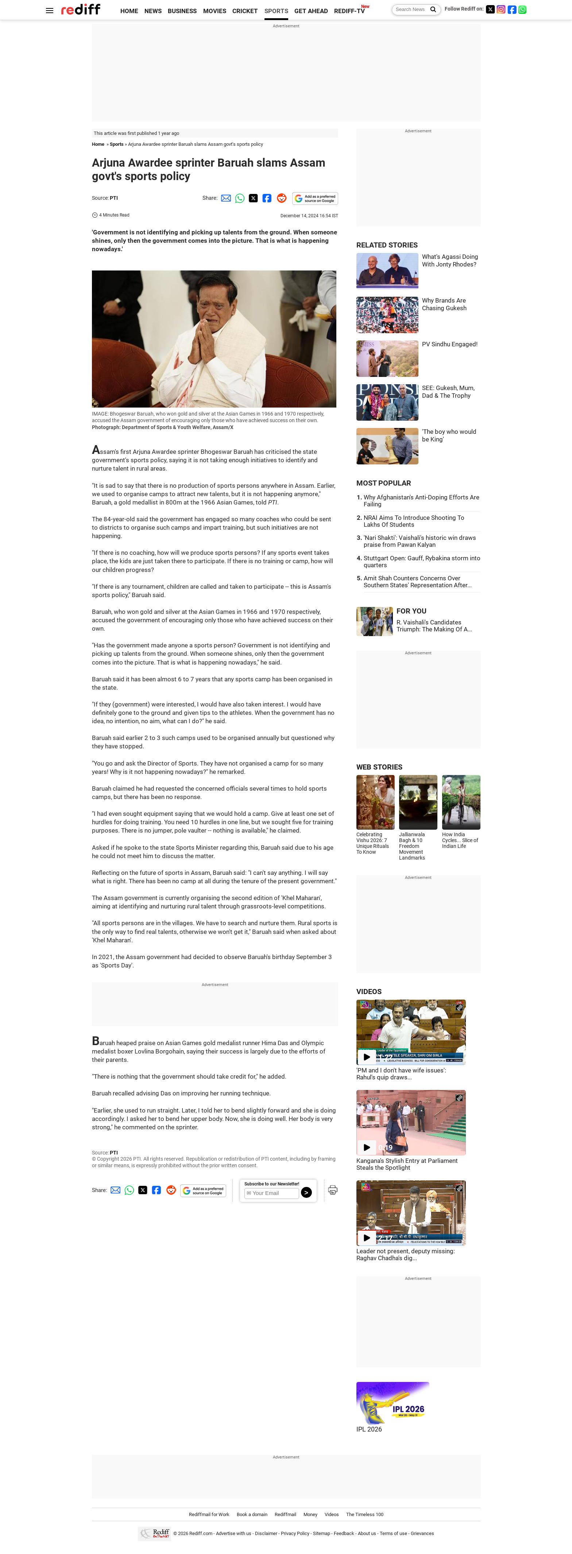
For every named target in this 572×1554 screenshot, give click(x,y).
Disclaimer (266, 1533)
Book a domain (252, 1514)
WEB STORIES (379, 767)
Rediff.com (200, 1533)
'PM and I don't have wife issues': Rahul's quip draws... (401, 1074)
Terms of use (393, 1533)
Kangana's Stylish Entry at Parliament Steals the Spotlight (407, 1164)
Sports (117, 144)
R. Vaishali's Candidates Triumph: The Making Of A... (434, 626)
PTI (114, 198)
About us (367, 1533)
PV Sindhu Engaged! (450, 344)
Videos (332, 1514)
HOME (129, 11)
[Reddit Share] (280, 198)
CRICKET (245, 11)
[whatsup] (523, 9)
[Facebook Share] (266, 198)
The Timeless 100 (364, 1514)
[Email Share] (225, 198)
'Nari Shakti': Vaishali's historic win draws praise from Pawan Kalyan (420, 541)
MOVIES (214, 11)
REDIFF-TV (349, 11)
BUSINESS (182, 11)
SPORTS (276, 11)
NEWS (153, 11)
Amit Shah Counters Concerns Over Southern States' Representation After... (418, 582)
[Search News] (431, 9)
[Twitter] (490, 9)
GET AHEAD (311, 11)
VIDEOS (369, 992)
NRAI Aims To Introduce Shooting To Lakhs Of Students (414, 521)
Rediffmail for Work (209, 1514)
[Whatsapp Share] (239, 198)
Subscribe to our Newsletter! (271, 1184)
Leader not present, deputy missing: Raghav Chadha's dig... (405, 1255)
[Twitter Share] (252, 198)
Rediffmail (285, 1514)
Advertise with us (233, 1533)
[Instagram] (501, 9)
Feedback (344, 1533)
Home (98, 144)
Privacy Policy (295, 1533)
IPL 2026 (369, 1429)
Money (310, 1514)
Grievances (422, 1533)
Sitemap (321, 1533)
